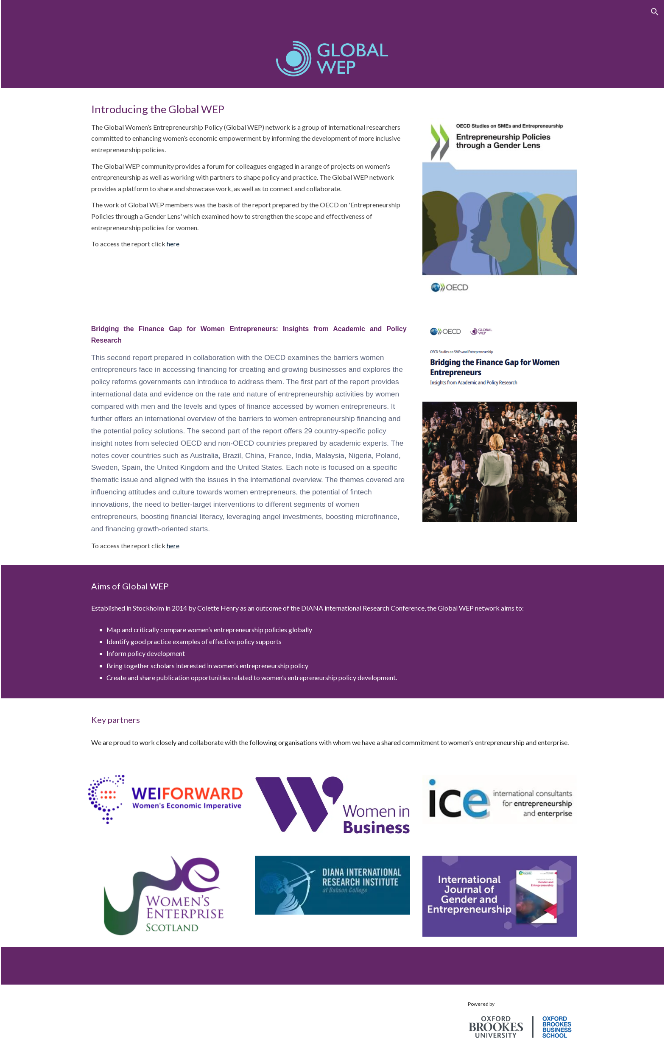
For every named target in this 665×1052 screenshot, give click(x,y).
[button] (655, 12)
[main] (249, 176)
